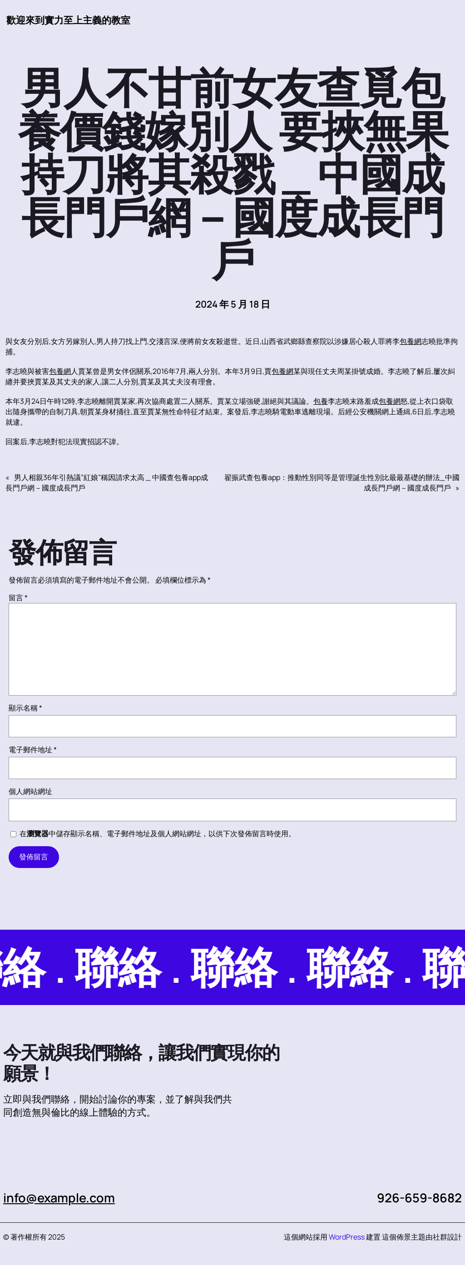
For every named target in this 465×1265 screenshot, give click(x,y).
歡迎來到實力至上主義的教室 (68, 20)
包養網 (410, 341)
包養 (320, 401)
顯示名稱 (25, 708)
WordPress (347, 1237)
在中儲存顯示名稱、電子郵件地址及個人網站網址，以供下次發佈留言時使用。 (158, 833)
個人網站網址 (30, 791)
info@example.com (59, 1197)
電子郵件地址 (33, 750)
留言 (18, 598)
